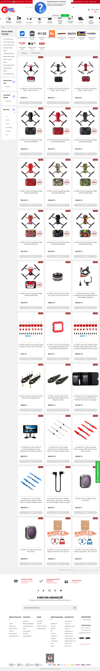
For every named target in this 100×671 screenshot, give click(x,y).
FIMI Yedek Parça (51, 34)
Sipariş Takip (12, 626)
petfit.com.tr (68, 646)
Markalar (9, 110)
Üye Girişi (39, 623)
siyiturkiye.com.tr (69, 636)
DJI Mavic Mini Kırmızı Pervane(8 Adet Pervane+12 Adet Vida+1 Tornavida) (31, 346)
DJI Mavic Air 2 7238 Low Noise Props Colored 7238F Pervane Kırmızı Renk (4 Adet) (85, 449)
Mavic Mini (7, 101)
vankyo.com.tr (68, 621)
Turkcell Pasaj (54, 641)
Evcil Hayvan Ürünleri (70, 19)
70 (94, 570)
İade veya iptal (13, 633)
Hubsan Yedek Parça (7, 69)
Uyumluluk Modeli (9, 96)
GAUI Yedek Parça (8, 74)
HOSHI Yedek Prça (8, 53)
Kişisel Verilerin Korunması (27, 632)
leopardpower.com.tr (70, 626)
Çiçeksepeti (54, 636)
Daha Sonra (56, 15)
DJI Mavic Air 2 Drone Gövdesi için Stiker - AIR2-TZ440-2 (58, 89)
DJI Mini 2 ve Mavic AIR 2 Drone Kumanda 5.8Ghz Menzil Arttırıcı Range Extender (58, 398)
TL (95, 10)
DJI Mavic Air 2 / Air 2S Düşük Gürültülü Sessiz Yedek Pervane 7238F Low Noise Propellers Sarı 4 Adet (58, 449)
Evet (65, 15)
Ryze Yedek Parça (8, 45)
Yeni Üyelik (39, 621)
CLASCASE (7, 127)
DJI (5, 135)
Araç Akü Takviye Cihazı (60, 19)
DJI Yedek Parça (8, 39)
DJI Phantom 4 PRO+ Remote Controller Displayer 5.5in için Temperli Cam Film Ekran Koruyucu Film (31, 449)
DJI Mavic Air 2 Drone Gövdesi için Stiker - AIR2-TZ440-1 (85, 89)
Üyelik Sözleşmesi (41, 628)
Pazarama (53, 638)
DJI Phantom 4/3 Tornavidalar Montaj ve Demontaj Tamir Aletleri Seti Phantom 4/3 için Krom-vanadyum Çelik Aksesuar (85, 398)
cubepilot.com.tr (69, 633)
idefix (52, 643)
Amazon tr (53, 628)
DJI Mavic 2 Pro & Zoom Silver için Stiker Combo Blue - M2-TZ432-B (85, 551)
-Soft (41, 669)
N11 (51, 631)
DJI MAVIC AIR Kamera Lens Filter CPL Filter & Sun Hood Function (58, 294)
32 (90, 570)
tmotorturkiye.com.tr (70, 638)
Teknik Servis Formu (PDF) (28, 627)
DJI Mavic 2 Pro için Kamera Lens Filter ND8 (85, 499)
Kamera (6, 86)
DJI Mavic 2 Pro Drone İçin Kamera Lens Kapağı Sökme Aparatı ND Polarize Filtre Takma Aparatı (58, 346)
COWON (6, 131)
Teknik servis (92, 1)
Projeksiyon (29, 19)
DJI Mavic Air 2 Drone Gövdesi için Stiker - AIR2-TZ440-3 (31, 89)
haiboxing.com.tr (69, 631)
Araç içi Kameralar (50, 19)
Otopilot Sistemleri (19, 19)
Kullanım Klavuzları (14, 636)
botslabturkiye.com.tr (70, 641)
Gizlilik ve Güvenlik (41, 626)
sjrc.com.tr (67, 628)
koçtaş (52, 646)
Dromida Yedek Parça (7, 49)
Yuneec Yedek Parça (7, 60)
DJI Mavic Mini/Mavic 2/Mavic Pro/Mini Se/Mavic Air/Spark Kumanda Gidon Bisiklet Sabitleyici (85, 295)
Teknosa (53, 633)
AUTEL (6, 120)
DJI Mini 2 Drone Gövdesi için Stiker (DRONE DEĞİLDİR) (30, 141)
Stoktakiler (23, 53)
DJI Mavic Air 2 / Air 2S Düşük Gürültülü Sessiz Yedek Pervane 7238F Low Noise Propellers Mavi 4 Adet (31, 500)
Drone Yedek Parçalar (7, 32)
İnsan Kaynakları (27, 636)
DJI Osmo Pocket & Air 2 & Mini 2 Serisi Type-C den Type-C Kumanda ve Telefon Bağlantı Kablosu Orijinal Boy (58, 500)
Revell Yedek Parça (9, 56)
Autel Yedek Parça (8, 65)
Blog (86, 1)
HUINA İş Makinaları (8, 19)
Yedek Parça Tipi (9, 82)
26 (85, 570)
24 (81, 570)
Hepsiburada (54, 623)
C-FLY (6, 124)
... (79, 570)
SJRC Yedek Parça (8, 42)
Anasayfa (25, 621)
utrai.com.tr (68, 623)
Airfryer (81, 19)
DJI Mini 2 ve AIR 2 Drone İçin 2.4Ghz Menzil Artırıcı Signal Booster (31, 397)
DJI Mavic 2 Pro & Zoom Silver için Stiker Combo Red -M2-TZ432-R (58, 551)
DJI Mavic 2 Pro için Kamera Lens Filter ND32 (31, 551)
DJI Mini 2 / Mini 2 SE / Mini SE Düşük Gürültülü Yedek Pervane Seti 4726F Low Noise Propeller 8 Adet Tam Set (85, 346)
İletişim (11, 623)
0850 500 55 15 (18, 1)
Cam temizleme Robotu (91, 19)
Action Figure (39, 19)
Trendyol (53, 626)
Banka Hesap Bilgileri (28, 623)
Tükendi (31, 102)
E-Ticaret (45, 669)
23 (5, 116)
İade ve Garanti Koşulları (13, 630)
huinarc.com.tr (68, 643)
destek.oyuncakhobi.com (77, 1)
